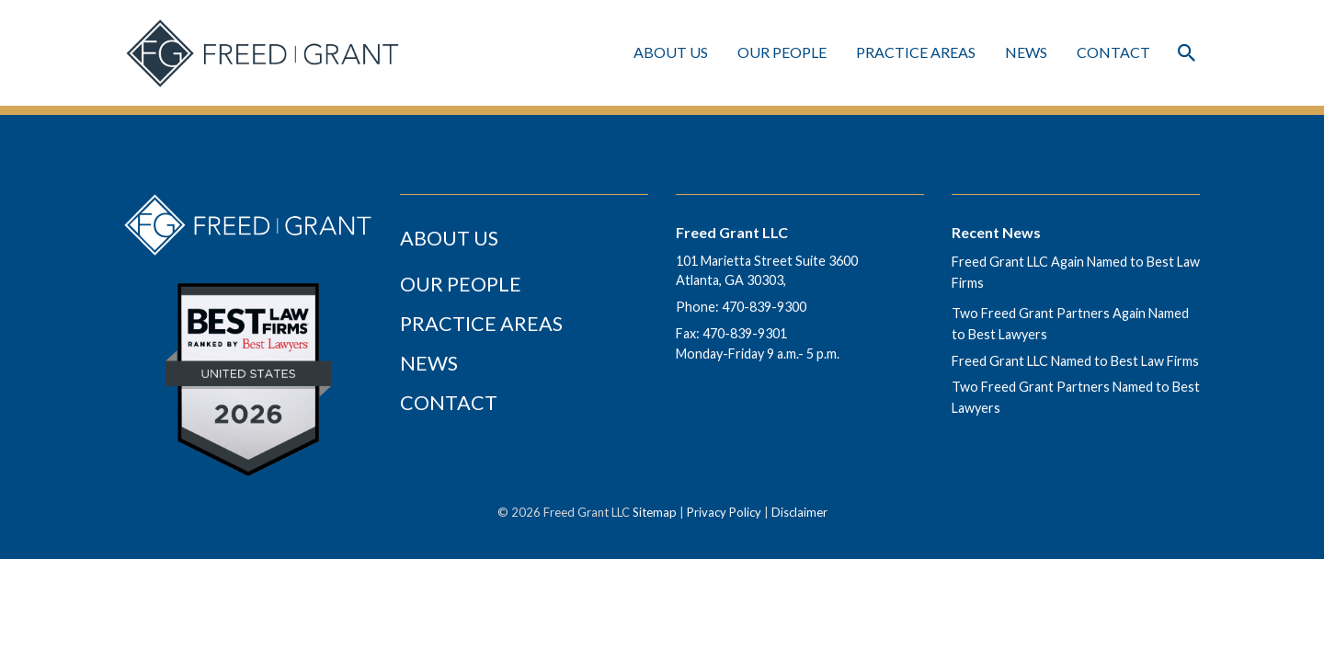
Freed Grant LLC (732, 232)
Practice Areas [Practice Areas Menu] (916, 52)
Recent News (996, 232)
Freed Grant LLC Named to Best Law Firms (1075, 361)
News (1026, 52)
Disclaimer (799, 512)
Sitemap (655, 512)
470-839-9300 (764, 306)
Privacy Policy (724, 512)
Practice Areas (481, 324)
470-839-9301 (744, 333)
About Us (670, 52)
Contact (1113, 52)
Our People (782, 52)
